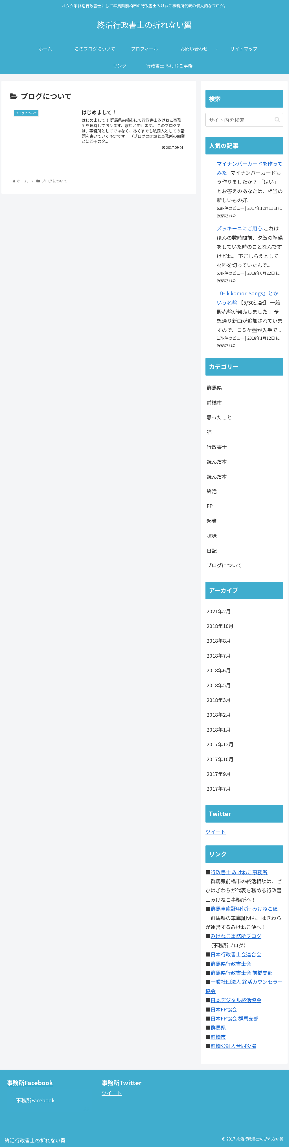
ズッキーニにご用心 (239, 228)
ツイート (215, 831)
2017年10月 (220, 759)
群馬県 (214, 387)
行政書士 (217, 446)
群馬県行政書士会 (231, 963)
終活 (212, 491)
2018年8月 (219, 640)
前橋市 (214, 402)
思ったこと (219, 417)
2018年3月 (219, 699)
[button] (277, 119)
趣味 (212, 535)
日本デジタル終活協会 (236, 1000)
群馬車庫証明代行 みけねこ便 (244, 908)
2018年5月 (219, 685)
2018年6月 (219, 670)
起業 (212, 520)
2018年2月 (219, 714)
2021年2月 (219, 611)
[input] (244, 120)
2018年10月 (220, 625)
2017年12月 (220, 744)
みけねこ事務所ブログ (236, 935)
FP (210, 505)
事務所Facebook (30, 1082)
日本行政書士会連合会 (236, 954)
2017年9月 (219, 773)
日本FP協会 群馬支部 (235, 1018)
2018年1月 (219, 729)
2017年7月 (219, 788)
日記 (212, 550)
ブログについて (224, 565)
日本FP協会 (224, 1009)
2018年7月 (219, 655)
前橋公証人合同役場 (233, 1045)
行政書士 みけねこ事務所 (239, 872)
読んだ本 (217, 461)
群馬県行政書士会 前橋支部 (242, 972)
